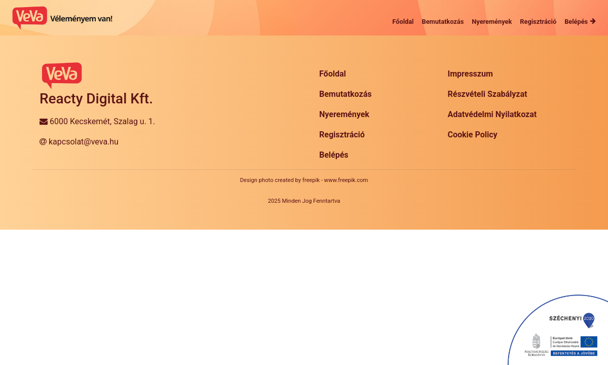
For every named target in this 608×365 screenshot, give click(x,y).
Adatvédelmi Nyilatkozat (492, 114)
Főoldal (332, 74)
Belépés (334, 155)
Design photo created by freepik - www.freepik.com (304, 180)
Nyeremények (344, 114)
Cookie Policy (473, 134)
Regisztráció (342, 134)
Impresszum (470, 74)
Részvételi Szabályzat (487, 94)
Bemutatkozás (345, 94)
